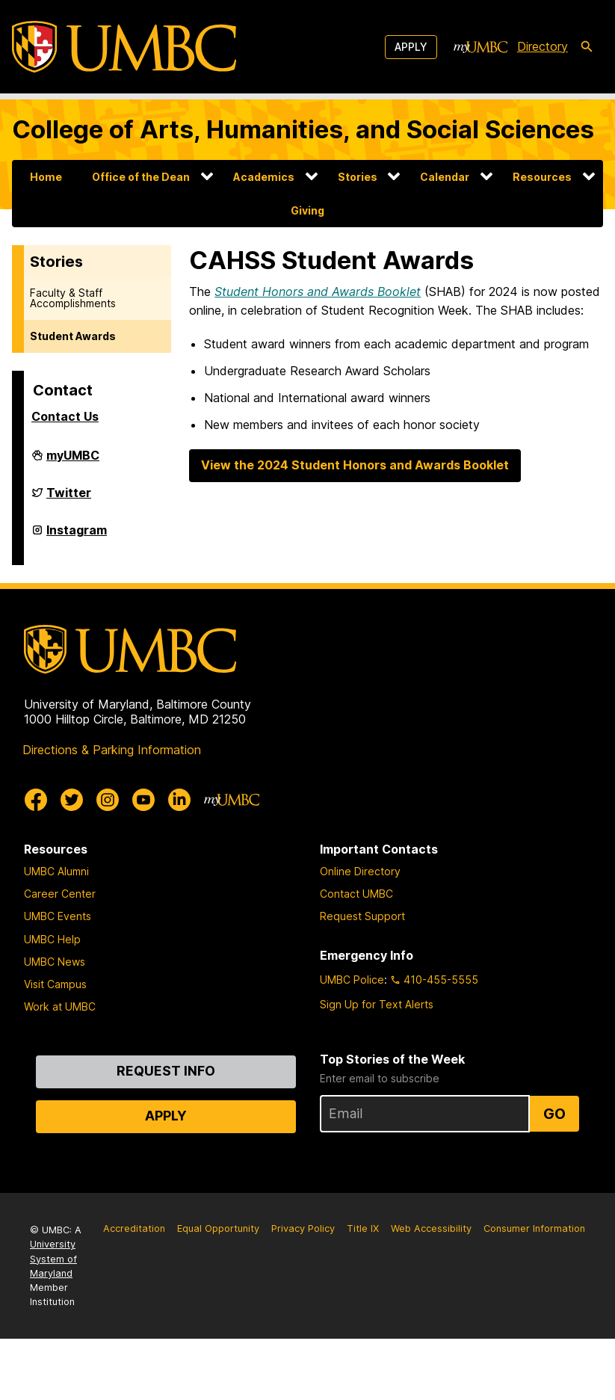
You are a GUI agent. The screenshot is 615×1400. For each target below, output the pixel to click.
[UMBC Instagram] (107, 799)
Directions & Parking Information (111, 749)
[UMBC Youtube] (143, 799)
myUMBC (72, 461)
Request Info (166, 1071)
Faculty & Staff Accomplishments (73, 297)
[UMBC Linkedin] (179, 799)
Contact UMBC (356, 893)
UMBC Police (352, 979)
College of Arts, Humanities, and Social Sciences (303, 129)
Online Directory (360, 871)
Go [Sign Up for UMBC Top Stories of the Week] (554, 1114)
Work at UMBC (60, 1006)
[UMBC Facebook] (35, 799)
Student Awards (73, 336)
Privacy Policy (303, 1228)
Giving (307, 210)
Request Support (362, 916)
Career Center (60, 893)
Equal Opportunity (218, 1228)
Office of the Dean (141, 176)
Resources (542, 176)
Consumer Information (534, 1228)
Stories (357, 176)
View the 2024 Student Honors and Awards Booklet (355, 464)
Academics (263, 176)
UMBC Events (57, 916)
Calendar (444, 176)
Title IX (363, 1228)
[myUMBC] (480, 47)
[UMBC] (124, 46)
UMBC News (54, 961)
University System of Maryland (53, 1258)
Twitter (68, 499)
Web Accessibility (431, 1228)
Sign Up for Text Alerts (376, 1004)
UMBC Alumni (56, 871)
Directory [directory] (542, 46)
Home (46, 176)
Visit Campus (55, 984)
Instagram (76, 536)
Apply (411, 46)
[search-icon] (586, 47)
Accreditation (134, 1228)
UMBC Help (52, 939)
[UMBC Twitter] (71, 799)
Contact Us (65, 416)
